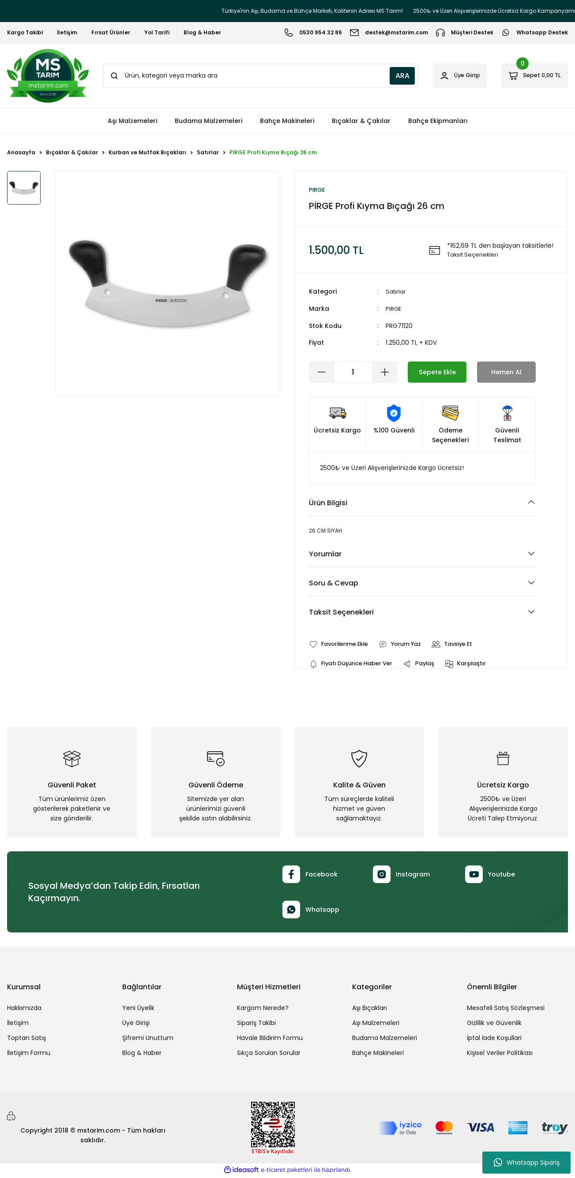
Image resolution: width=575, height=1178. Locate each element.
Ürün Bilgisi (328, 503)
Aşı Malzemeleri (375, 1024)
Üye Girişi (136, 1024)
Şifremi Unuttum (147, 1039)
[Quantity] (353, 372)
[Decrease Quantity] (321, 372)
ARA (383, 76)
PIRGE (394, 309)
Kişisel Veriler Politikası (500, 1054)
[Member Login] (445, 75)
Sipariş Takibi (256, 1024)
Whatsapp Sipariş (527, 1162)
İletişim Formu (28, 1054)
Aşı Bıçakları (369, 1009)
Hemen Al (506, 372)
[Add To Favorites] (342, 645)
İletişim (18, 1024)
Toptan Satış (26, 1039)
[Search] (251, 75)
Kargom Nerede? (263, 1009)
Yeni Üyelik (138, 1009)
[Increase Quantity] (384, 372)
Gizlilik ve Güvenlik (494, 1024)
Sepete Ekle (437, 372)
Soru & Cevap (333, 583)
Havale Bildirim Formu (270, 1039)
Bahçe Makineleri (378, 1054)
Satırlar (396, 292)
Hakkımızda (24, 1009)
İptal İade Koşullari (494, 1039)
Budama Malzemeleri (384, 1039)
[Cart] (529, 75)
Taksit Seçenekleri (341, 613)
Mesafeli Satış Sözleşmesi (506, 1009)
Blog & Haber (142, 1054)
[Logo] (48, 76)
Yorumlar (325, 554)
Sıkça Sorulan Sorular (269, 1054)
